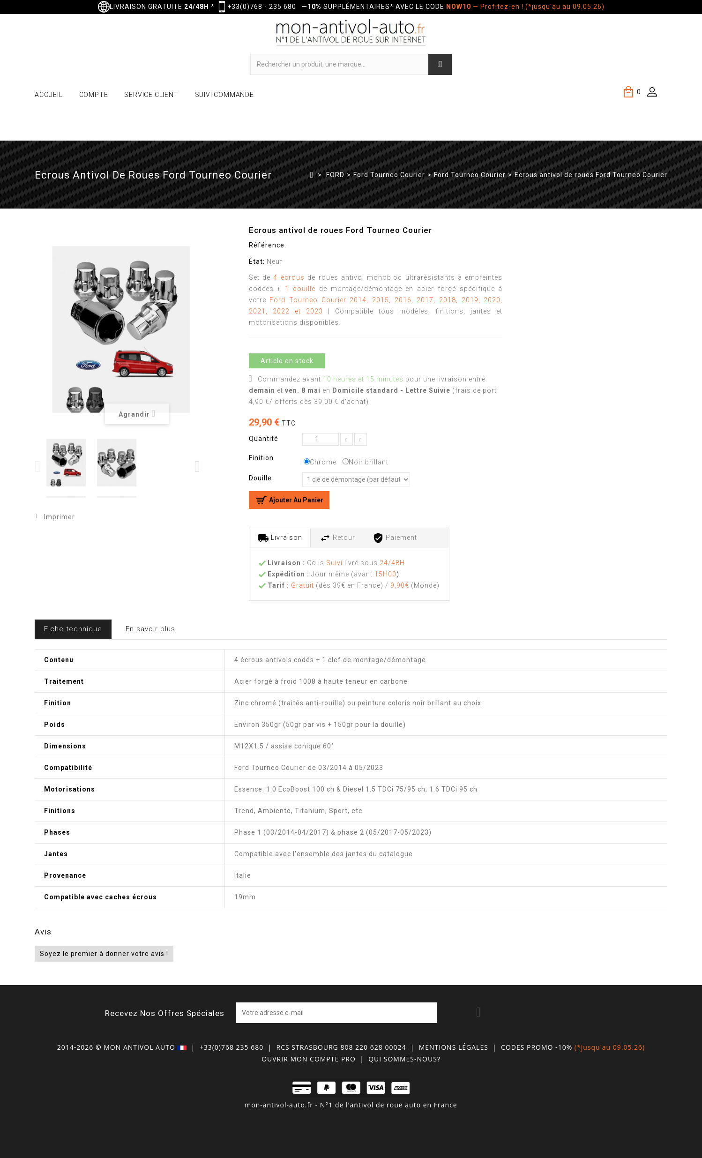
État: (257, 261)
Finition (262, 458)
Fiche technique (73, 629)
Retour (337, 538)
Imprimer (59, 517)
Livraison (280, 538)
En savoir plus (150, 629)
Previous (38, 466)
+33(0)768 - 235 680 (261, 6)
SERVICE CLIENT (151, 94)
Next (198, 466)
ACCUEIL (49, 94)
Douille (261, 478)
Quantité (263, 438)
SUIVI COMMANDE (224, 94)
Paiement (395, 538)
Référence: (267, 245)
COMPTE (93, 94)
